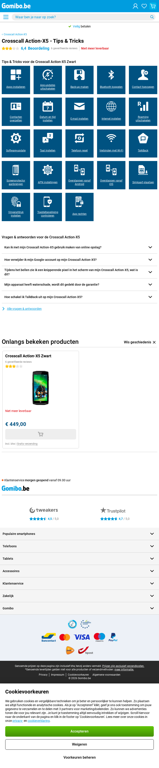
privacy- (17, 720)
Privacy (43, 674)
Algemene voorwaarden (106, 674)
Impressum (57, 674)
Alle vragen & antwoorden (22, 308)
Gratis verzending (27, 443)
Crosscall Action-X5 (15, 34)
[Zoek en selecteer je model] (84, 17)
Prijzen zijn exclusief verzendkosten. (123, 666)
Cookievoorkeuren (78, 674)
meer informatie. (124, 669)
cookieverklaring (39, 720)
